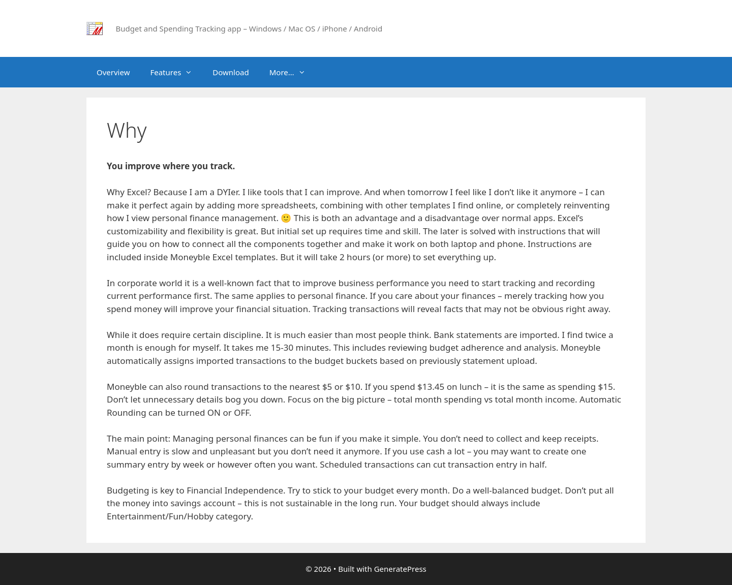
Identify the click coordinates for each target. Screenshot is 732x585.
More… (292, 72)
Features (176, 72)
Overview (113, 72)
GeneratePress (400, 569)
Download (230, 72)
